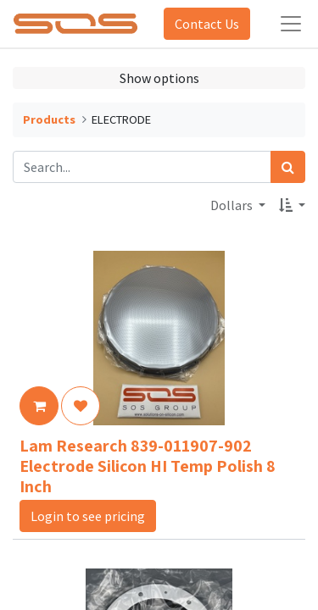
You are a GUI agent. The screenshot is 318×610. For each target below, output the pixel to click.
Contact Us (207, 23)
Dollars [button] (232, 205)
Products (49, 119)
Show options (159, 77)
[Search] (288, 167)
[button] (292, 205)
